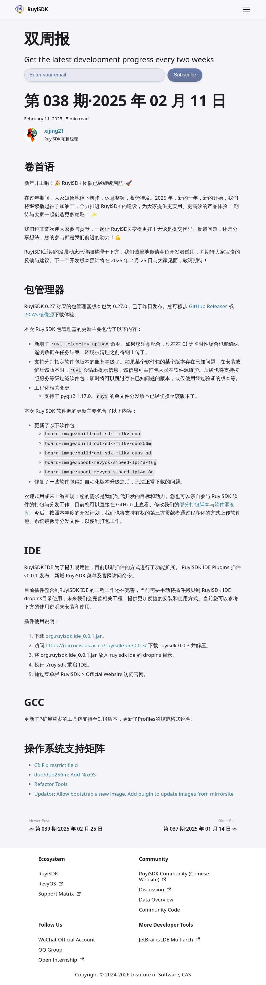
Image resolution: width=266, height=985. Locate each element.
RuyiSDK (48, 873)
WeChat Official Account (66, 939)
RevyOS (50, 883)
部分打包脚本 (194, 504)
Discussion (155, 889)
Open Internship (61, 959)
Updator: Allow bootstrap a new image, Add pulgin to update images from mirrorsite (134, 793)
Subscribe (185, 75)
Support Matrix (59, 893)
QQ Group (50, 949)
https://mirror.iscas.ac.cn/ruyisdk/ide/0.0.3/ (96, 645)
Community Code (159, 909)
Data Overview (156, 899)
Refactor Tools (51, 784)
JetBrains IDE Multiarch (169, 939)
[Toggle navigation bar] (246, 9)
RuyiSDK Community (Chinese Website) (174, 876)
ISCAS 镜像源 (39, 314)
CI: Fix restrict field (56, 765)
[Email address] (94, 75)
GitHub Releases (208, 306)
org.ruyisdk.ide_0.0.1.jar (74, 635)
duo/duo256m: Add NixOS (65, 774)
